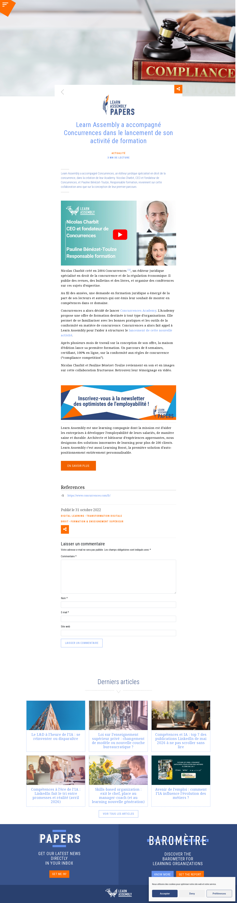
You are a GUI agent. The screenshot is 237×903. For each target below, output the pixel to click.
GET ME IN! (59, 874)
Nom (64, 598)
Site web (65, 626)
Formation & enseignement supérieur (97, 521)
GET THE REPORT (190, 874)
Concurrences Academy (138, 310)
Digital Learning (72, 516)
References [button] (73, 487)
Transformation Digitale (104, 516)
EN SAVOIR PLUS (78, 465)
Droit (65, 521)
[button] (129, 271)
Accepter (165, 893)
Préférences (219, 893)
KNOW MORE (162, 874)
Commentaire (69, 556)
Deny (192, 893)
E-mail (65, 612)
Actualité (119, 153)
